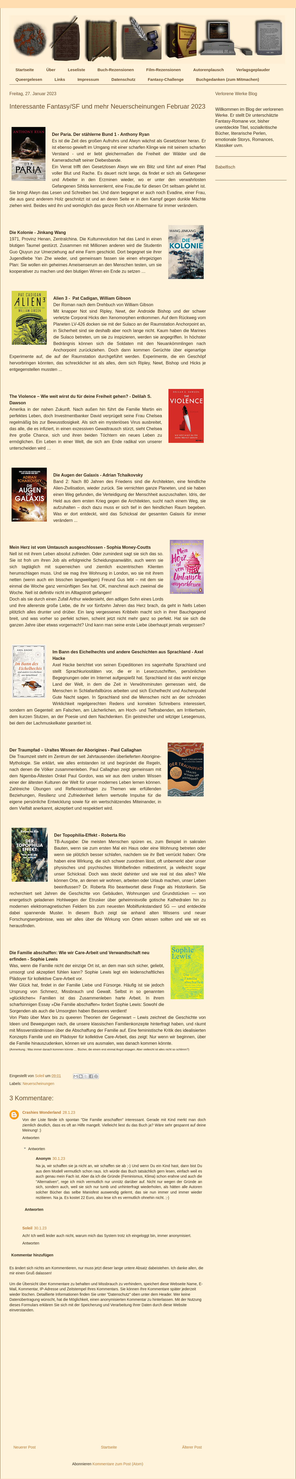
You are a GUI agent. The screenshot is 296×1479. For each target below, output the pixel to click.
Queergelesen (29, 79)
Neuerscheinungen (38, 1083)
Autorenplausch (208, 69)
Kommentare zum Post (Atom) (118, 1464)
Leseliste (76, 69)
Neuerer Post (24, 1447)
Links (60, 79)
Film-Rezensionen (163, 69)
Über (50, 69)
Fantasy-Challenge (166, 79)
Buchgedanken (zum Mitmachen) (227, 79)
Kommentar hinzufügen (32, 1255)
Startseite (25, 69)
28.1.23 (69, 1112)
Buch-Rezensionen (115, 69)
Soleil (27, 1228)
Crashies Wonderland (41, 1112)
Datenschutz (123, 79)
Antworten (30, 1138)
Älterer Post (192, 1447)
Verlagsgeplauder (253, 69)
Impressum (88, 79)
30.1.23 (58, 1158)
